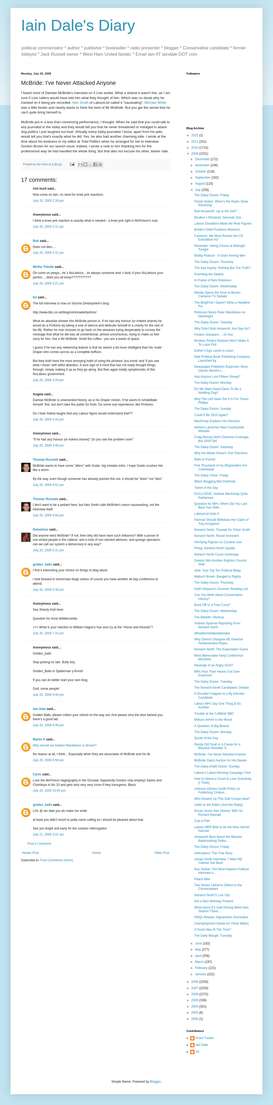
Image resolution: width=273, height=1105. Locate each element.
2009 (195, 153)
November (203, 165)
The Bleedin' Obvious (209, 617)
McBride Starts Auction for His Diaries (220, 760)
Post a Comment (39, 843)
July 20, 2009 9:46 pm (48, 695)
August (200, 183)
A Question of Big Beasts (211, 726)
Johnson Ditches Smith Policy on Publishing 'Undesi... (217, 790)
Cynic (37, 774)
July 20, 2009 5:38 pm (48, 590)
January (201, 974)
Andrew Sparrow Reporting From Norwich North (217, 625)
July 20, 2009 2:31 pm (48, 227)
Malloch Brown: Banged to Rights (217, 576)
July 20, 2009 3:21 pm (48, 283)
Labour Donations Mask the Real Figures (222, 223)
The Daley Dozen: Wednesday (215, 286)
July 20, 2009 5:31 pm (48, 550)
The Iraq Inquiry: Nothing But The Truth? (222, 268)
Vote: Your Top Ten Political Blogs (217, 570)
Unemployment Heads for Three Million (221, 923)
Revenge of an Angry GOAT (213, 665)
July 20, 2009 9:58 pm (48, 760)
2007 (195, 988)
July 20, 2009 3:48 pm (48, 445)
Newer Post (30, 853)
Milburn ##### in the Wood (213, 720)
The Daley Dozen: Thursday (213, 262)
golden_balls (42, 564)
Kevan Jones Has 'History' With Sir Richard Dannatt (218, 812)
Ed (35, 297)
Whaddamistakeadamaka (212, 633)
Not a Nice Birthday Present (213, 901)
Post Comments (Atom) (56, 860)
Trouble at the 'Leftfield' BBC (214, 713)
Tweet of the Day (206, 488)
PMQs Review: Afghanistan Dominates (221, 917)
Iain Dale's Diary (78, 25)
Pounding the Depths (209, 274)
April (198, 956)
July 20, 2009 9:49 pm (48, 725)
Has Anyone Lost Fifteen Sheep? (217, 376)
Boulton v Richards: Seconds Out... (218, 217)
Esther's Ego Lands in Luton (214, 350)
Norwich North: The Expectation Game (221, 649)
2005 (195, 1000)
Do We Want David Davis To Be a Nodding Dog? (217, 391)
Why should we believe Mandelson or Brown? (65, 745)
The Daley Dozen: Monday (213, 383)
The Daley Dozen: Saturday (213, 447)
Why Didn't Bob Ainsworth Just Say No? (222, 328)
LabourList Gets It (206, 514)
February (201, 968)
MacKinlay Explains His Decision (217, 421)
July (198, 190)
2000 (195, 1019)
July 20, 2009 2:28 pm (48, 201)
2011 (195, 141)
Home (96, 853)
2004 (195, 1006)
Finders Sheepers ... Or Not (213, 334)
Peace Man (202, 879)
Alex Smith (80, 103)
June (199, 943)
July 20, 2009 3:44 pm (48, 419)
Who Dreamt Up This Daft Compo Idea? (222, 799)
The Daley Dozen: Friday (211, 195)
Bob (36, 241)
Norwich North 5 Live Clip (212, 895)
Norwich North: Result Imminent (216, 536)
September (203, 177)
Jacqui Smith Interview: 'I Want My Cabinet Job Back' (218, 861)
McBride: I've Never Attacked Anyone (220, 754)
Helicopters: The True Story (213, 853)
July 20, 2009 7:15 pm (48, 633)
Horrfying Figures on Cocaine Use (218, 542)
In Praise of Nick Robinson (212, 280)
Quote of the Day (206, 738)
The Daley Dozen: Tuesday (213, 322)
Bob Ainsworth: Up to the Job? (215, 211)
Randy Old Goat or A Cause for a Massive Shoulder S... (217, 746)
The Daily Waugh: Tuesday (213, 935)
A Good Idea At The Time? (212, 929)
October (201, 171)
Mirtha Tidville (43, 267)
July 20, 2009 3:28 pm (48, 380)
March (200, 962)
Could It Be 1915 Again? (211, 415)
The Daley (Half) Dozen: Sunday (217, 766)
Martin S (39, 739)
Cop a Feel (202, 821)
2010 (195, 147)
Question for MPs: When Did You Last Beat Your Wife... (220, 505)
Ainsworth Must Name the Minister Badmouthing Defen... (218, 838)
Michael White (155, 103)
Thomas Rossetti (45, 459)
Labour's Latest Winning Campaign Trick (222, 773)
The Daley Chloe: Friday (211, 475)
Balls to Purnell (204, 459)
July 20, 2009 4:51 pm (48, 485)
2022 (195, 135)
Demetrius (40, 529)
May (198, 949)
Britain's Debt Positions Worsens (217, 229)
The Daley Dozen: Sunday (212, 409)
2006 (195, 994)
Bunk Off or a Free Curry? (212, 605)
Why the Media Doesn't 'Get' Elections (221, 453)
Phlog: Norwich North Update (214, 548)
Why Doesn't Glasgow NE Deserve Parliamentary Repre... (218, 641)
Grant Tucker (205, 1038)
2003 (195, 1012)
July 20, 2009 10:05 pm (49, 790)
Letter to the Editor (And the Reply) (218, 805)
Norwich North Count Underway (216, 554)
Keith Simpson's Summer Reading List (221, 589)
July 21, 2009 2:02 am (48, 834)
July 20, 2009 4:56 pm (48, 515)
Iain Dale (39, 709)
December (203, 159)
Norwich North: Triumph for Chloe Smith (222, 530)
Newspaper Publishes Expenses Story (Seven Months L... (221, 368)
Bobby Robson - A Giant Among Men (219, 255)
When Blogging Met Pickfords (214, 481)
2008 (195, 982)
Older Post (161, 853)
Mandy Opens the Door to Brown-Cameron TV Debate (217, 294)
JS (197, 1052)
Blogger (155, 1081)
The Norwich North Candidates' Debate (221, 687)
